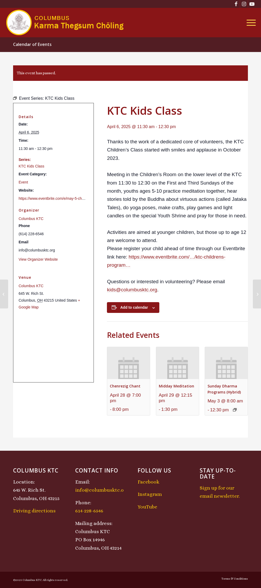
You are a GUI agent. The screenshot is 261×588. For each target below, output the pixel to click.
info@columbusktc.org (102, 490)
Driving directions (34, 510)
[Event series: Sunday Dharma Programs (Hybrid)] (235, 409)
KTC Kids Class (31, 166)
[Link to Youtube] (252, 4)
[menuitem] (249, 22)
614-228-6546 (89, 510)
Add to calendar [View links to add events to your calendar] (134, 307)
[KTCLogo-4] (65, 22)
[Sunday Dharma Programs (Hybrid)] (4, 294)
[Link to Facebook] (236, 4)
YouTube (147, 507)
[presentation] (128, 363)
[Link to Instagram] (244, 4)
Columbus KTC (31, 219)
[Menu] (249, 22)
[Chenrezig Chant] (257, 294)
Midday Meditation (176, 386)
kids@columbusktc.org (132, 289)
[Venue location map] (53, 346)
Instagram (150, 494)
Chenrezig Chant (125, 386)
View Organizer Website (38, 259)
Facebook (148, 482)
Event (23, 182)
